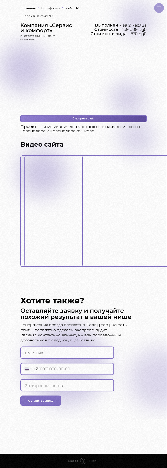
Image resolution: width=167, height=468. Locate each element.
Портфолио (50, 8)
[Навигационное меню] (159, 8)
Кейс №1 (72, 8)
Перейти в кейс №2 (38, 16)
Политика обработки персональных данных (49, 445)
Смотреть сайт (83, 118)
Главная (29, 8)
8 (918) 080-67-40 (129, 427)
